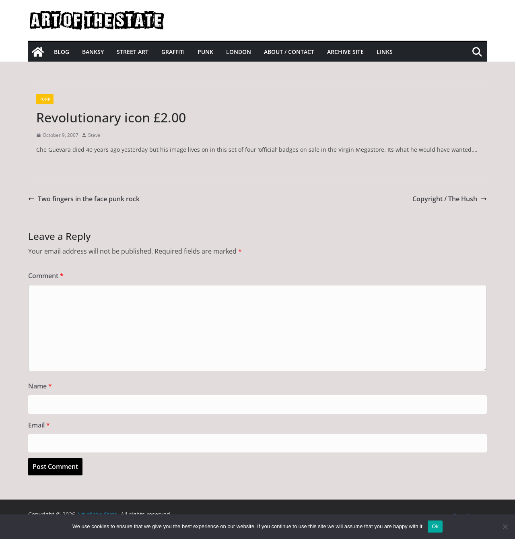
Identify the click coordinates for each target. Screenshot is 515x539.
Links (385, 52)
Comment (46, 275)
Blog (61, 52)
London (238, 52)
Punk (205, 52)
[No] (505, 526)
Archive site (345, 52)
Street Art (132, 52)
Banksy (93, 52)
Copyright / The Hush (449, 198)
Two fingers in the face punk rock (84, 198)
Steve (94, 135)
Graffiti (173, 52)
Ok (435, 526)
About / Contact (289, 52)
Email (39, 425)
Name (40, 386)
